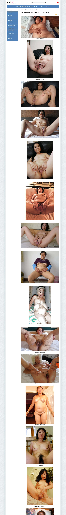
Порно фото (35, 6)
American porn (48, 6)
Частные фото (41, 6)
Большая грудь (18, 6)
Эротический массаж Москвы (27, 6)
